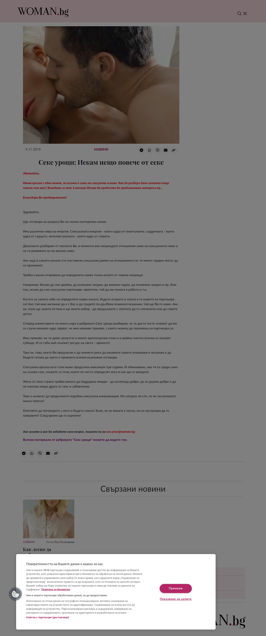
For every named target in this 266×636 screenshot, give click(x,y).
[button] (15, 594)
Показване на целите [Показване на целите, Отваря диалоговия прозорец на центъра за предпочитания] (175, 599)
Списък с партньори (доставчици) (47, 617)
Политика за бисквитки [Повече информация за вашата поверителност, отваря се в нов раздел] (55, 589)
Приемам (176, 588)
